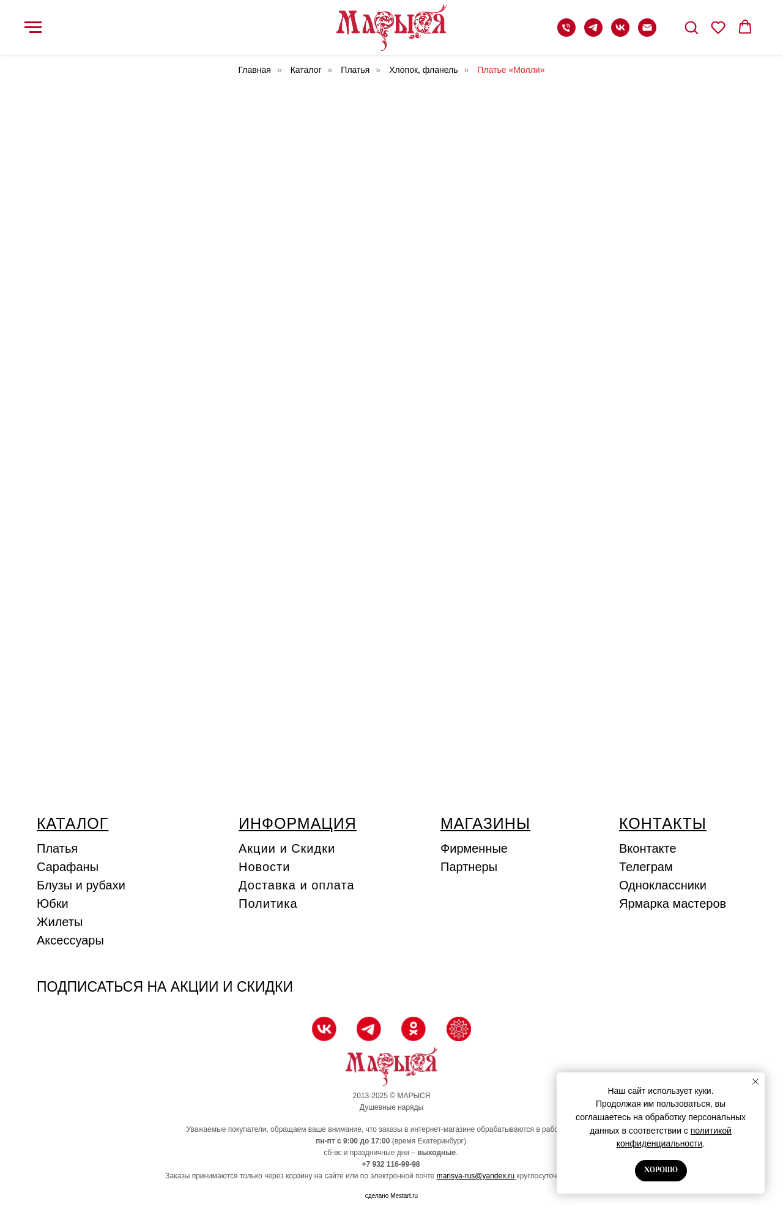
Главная (255, 70)
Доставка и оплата (297, 885)
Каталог (306, 70)
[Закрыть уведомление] (755, 1081)
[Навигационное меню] (33, 27)
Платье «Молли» (510, 70)
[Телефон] (566, 33)
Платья (355, 70)
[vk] (620, 33)
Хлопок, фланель (423, 70)
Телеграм (646, 866)
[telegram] (593, 33)
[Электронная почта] (647, 33)
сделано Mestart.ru (391, 1195)
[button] (691, 27)
